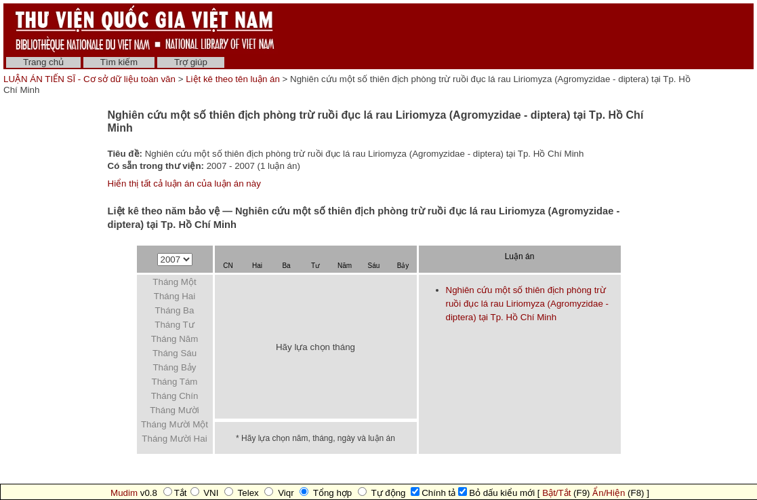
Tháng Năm (175, 339)
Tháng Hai (175, 296)
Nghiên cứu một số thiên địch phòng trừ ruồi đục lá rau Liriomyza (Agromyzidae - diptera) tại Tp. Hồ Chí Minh (527, 303)
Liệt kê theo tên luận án (233, 79)
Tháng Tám (175, 382)
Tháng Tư (174, 325)
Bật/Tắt (556, 493)
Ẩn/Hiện (608, 493)
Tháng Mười (174, 410)
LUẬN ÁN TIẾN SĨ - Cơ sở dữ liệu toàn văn (90, 79)
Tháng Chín (175, 396)
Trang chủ (43, 62)
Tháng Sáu (174, 353)
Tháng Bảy (174, 367)
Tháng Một (174, 282)
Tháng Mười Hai (174, 439)
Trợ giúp (190, 62)
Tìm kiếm (119, 62)
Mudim (124, 493)
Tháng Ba (175, 310)
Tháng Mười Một (174, 424)
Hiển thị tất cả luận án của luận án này (184, 183)
